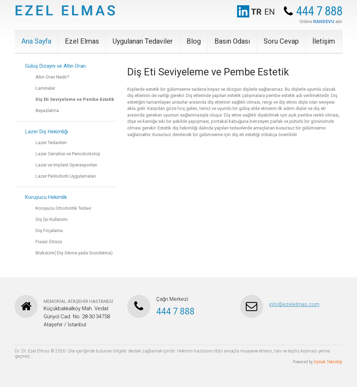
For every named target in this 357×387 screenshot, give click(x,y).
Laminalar (45, 88)
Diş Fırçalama (49, 230)
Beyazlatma (47, 110)
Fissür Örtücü (49, 241)
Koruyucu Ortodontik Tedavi (63, 208)
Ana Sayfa (36, 41)
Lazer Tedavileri (51, 142)
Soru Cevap (281, 41)
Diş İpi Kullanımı (52, 219)
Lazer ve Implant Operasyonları (66, 165)
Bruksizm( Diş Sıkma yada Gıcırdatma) (74, 252)
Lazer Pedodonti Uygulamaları (66, 176)
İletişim (323, 41)
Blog (194, 41)
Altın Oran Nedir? (52, 77)
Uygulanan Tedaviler (143, 41)
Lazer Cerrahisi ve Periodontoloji (68, 153)
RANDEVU (323, 21)
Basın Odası (232, 41)
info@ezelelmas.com (294, 304)
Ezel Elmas (82, 41)
